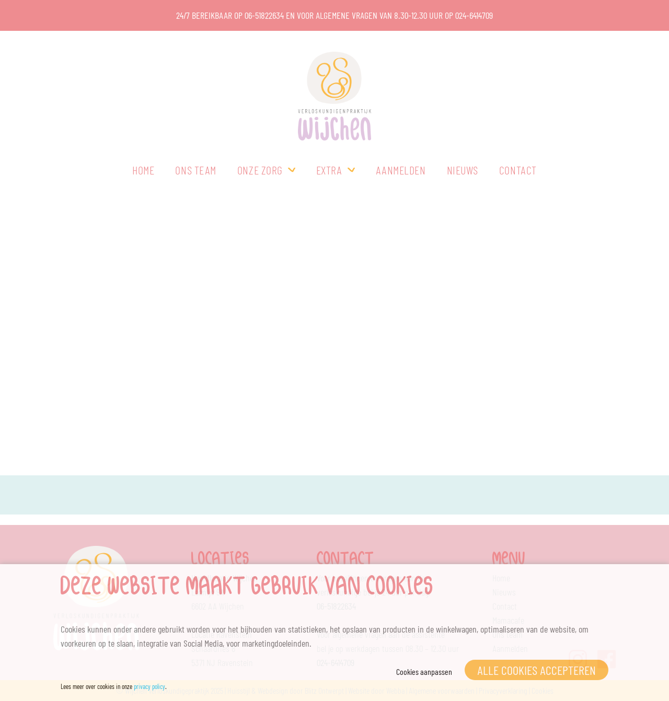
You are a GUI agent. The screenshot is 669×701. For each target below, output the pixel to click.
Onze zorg (260, 170)
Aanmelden (401, 170)
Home (143, 170)
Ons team (195, 170)
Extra (329, 170)
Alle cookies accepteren (536, 669)
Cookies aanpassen (424, 671)
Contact (518, 170)
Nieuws (462, 170)
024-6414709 (474, 15)
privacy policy (149, 686)
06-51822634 (264, 15)
